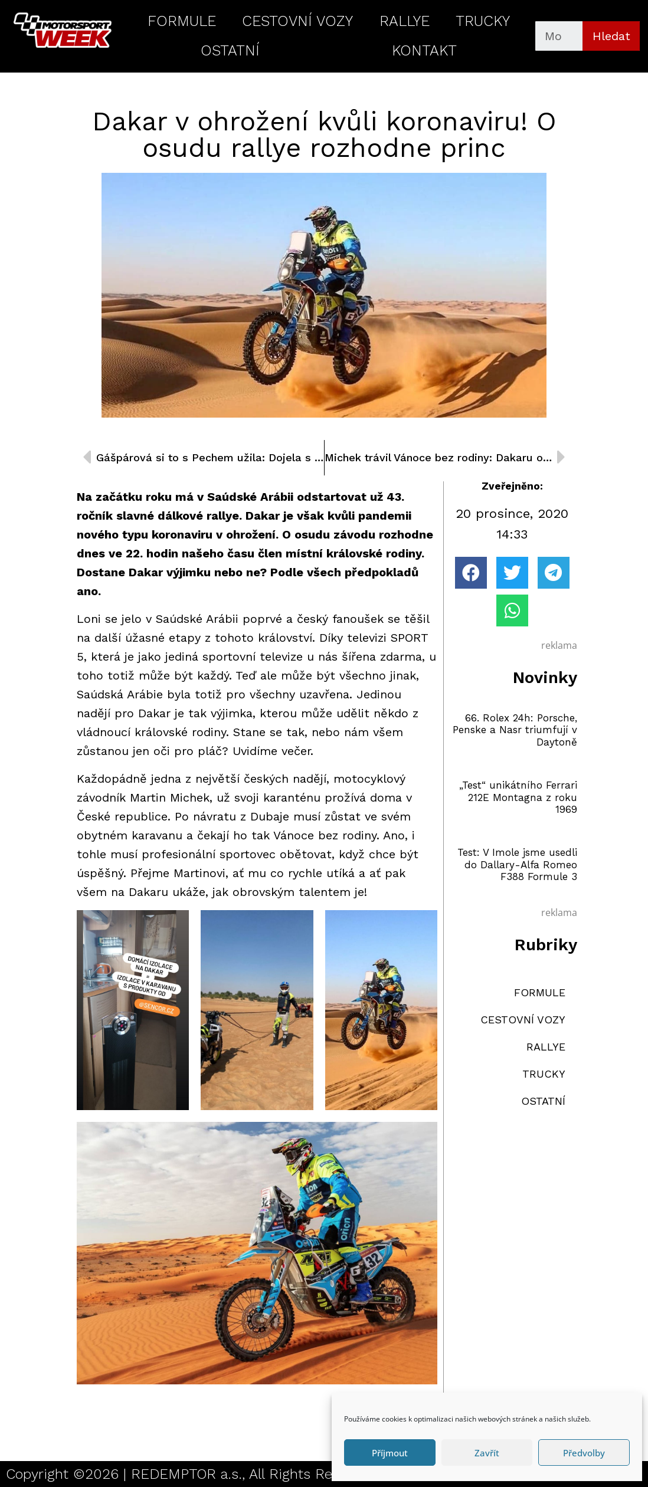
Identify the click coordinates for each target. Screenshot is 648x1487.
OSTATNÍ (230, 50)
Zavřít (486, 1453)
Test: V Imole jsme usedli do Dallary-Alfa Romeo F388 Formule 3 (517, 864)
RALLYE (404, 20)
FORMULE (182, 20)
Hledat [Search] (611, 36)
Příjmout (390, 1453)
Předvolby (584, 1453)
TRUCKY (483, 20)
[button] (471, 573)
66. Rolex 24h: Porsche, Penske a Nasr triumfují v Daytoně (515, 730)
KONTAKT (424, 50)
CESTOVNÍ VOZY (297, 20)
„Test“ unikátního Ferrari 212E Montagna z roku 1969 (518, 797)
